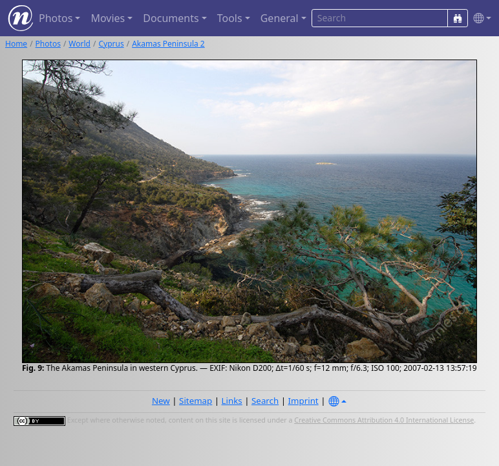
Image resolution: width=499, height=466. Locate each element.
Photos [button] (55, 18)
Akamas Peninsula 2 (168, 43)
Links (232, 400)
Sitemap (195, 400)
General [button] (279, 18)
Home (16, 43)
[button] (479, 18)
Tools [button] (229, 18)
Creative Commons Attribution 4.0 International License (384, 420)
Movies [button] (107, 18)
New (161, 400)
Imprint (303, 400)
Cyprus (110, 43)
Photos (48, 43)
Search (265, 400)
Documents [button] (170, 18)
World (79, 43)
